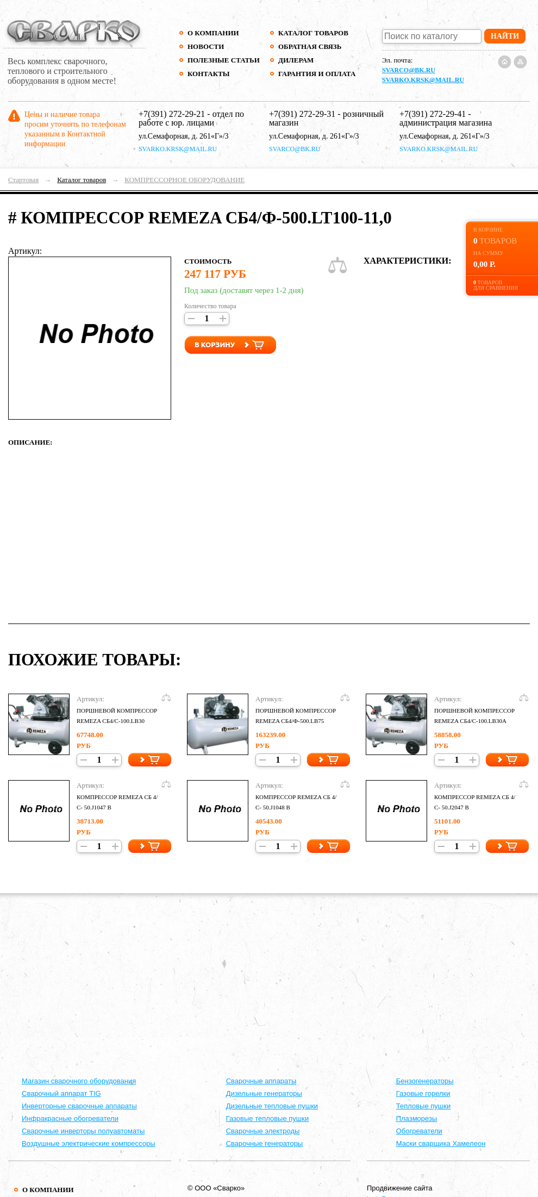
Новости (205, 46)
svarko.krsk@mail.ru (423, 80)
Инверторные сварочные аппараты (79, 1106)
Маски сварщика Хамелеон (441, 1143)
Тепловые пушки (423, 1106)
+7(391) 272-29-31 (302, 114)
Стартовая (23, 180)
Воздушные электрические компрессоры (88, 1143)
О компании (213, 33)
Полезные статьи (223, 60)
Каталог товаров (313, 33)
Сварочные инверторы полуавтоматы (83, 1131)
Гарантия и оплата (316, 74)
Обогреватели (419, 1131)
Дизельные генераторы (264, 1093)
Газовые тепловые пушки (267, 1118)
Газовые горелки (423, 1093)
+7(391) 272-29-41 (432, 114)
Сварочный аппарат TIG (61, 1093)
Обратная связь (309, 46)
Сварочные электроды (263, 1131)
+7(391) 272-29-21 (172, 114)
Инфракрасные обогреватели (70, 1118)
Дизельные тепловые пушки (272, 1106)
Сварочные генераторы (264, 1143)
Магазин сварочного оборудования (79, 1081)
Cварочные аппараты (261, 1081)
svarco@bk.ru (408, 70)
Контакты (208, 74)
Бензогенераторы (425, 1081)
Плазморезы (416, 1118)
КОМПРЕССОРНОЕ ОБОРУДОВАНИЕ (184, 180)
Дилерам (296, 60)
